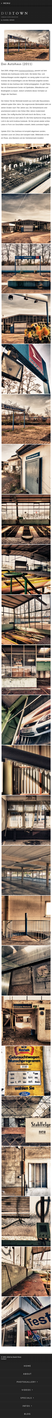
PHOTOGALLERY (27, 1382)
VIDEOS (27, 1390)
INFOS (27, 1406)
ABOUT (27, 1374)
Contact (3, 1359)
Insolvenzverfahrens (26, 71)
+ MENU (6, 3)
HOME (27, 1366)
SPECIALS (27, 1398)
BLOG (27, 1414)
